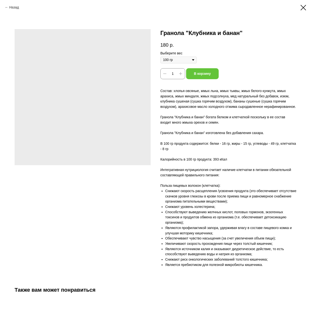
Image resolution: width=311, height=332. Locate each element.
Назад (14, 7)
